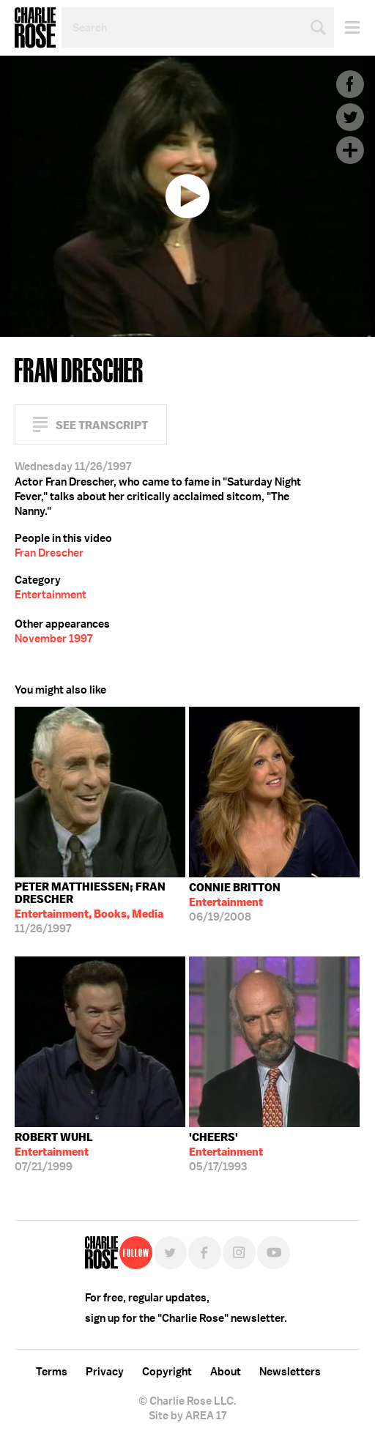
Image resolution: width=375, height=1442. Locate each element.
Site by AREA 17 (187, 1415)
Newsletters (290, 1371)
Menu (347, 27)
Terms (51, 1371)
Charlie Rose (35, 27)
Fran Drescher (49, 553)
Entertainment (50, 594)
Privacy (105, 1371)
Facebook (350, 84)
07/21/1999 (54, 1152)
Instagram (239, 1252)
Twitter (350, 117)
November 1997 (53, 638)
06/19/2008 (235, 902)
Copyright (167, 1371)
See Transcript (102, 425)
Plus (350, 150)
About (225, 1371)
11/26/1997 (100, 908)
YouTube (273, 1252)
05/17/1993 (226, 1152)
